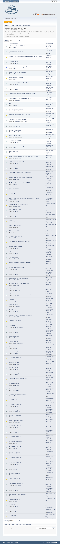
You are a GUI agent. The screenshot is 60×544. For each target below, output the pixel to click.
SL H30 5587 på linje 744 (15, 462)
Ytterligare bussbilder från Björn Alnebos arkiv (20, 262)
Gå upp (6, 520)
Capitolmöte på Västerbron (15, 167)
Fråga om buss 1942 (14, 230)
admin (48, 301)
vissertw (16, 52)
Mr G (15, 416)
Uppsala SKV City (13, 341)
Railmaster (16, 73)
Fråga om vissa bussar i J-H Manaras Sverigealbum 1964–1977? (25, 294)
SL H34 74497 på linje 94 (15, 415)
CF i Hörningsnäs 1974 (14, 478)
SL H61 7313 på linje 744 (15, 404)
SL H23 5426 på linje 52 (15, 357)
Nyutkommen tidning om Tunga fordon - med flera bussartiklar (24, 146)
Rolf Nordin (17, 380)
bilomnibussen (50, 174)
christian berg (50, 507)
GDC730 (11, 220)
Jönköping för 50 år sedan (15, 273)
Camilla (48, 317)
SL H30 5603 (12, 468)
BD (15, 47)
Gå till (34, 528)
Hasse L (48, 101)
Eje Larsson (49, 95)
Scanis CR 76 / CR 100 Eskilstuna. (17, 72)
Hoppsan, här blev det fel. (15, 236)
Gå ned (6, 40)
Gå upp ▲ (55, 542)
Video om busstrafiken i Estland (16, 45)
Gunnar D (16, 63)
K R (48, 127)
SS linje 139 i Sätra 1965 (15, 209)
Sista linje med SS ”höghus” (16, 483)
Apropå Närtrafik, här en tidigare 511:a (18, 204)
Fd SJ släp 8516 (13, 399)
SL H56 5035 (12, 88)
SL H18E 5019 (12, 193)
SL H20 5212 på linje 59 (15, 425)
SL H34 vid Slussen (14, 309)
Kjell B (15, 95)
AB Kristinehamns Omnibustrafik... (17, 394)
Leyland (48, 291)
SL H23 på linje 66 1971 (15, 140)
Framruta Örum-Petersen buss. (16, 51)
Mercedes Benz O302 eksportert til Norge (19, 82)
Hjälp (44, 542)
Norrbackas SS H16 (14, 362)
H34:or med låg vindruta (15, 288)
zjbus (48, 454)
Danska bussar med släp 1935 (16, 215)
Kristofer (49, 391)
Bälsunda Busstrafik (14, 336)
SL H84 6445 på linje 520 (15, 373)
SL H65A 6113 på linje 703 (15, 352)
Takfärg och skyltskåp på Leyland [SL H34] (19, 114)
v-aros (48, 370)
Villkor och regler (49, 542)
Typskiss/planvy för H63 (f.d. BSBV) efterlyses (20, 315)
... (18, 40)
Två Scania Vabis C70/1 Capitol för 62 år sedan (20, 177)
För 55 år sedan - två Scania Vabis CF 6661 (19, 182)
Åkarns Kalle (17, 222)
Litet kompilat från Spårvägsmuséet (17, 494)
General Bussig (50, 344)
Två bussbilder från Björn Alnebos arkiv (18, 278)
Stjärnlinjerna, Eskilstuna (15, 331)
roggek (48, 74)
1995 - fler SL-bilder (14, 188)
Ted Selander (17, 206)
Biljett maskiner (13, 103)
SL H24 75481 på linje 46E (15, 441)
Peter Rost (16, 390)
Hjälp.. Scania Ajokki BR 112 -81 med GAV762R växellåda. (23, 156)
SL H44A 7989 (12, 515)
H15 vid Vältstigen (13, 257)
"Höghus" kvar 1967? (14, 125)
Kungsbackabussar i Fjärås (15, 246)
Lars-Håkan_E (17, 401)
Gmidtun (16, 84)
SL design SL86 (13, 510)
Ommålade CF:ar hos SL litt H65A (17, 119)
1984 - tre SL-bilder (14, 151)
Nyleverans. (12, 431)
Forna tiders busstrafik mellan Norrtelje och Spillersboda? (23, 93)
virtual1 (48, 201)
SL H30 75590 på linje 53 (15, 446)
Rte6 (15, 511)
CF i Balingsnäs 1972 (14, 473)
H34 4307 (11, 299)
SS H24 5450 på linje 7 (14, 383)
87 (19, 40)
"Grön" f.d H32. (12, 388)
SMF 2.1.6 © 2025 (6, 542)
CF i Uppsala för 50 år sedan (16, 109)
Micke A (16, 58)
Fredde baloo (17, 158)
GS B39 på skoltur (13, 61)
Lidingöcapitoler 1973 (14, 499)
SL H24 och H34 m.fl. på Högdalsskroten (19, 283)
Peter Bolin (17, 264)
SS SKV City (12, 325)
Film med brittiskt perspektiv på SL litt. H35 (19, 241)
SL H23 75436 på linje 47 (15, 452)
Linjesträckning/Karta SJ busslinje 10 (18, 378)
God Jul (11, 346)
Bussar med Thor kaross (15, 135)
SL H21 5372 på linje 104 (15, 436)
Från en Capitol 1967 (14, 252)
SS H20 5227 (12, 489)
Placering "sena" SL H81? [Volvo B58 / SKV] (20, 98)
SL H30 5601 (12, 504)
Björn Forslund (50, 80)
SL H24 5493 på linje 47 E (15, 457)
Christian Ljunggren (51, 402)
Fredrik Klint (17, 100)
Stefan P (16, 105)
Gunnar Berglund (18, 327)
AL (14, 395)
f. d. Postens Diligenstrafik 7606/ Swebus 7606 (20, 410)
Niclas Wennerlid (50, 481)
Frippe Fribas (50, 270)
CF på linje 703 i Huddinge (15, 367)
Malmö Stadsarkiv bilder (15, 225)
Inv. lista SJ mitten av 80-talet (16, 420)
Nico (15, 68)
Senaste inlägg (50, 43)
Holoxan (16, 174)
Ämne (10, 43)
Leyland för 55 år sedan (15, 320)
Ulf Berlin (49, 90)
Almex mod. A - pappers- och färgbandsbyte (19, 172)
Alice (15, 232)
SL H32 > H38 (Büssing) (15, 130)
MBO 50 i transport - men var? (16, 161)
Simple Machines (14, 542)
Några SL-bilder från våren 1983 (17, 267)
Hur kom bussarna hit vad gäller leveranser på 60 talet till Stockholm (25, 56)
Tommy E (49, 159)
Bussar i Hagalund (13, 304)
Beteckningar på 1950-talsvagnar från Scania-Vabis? (22, 67)
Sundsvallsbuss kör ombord (16, 77)
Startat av (15, 43)
